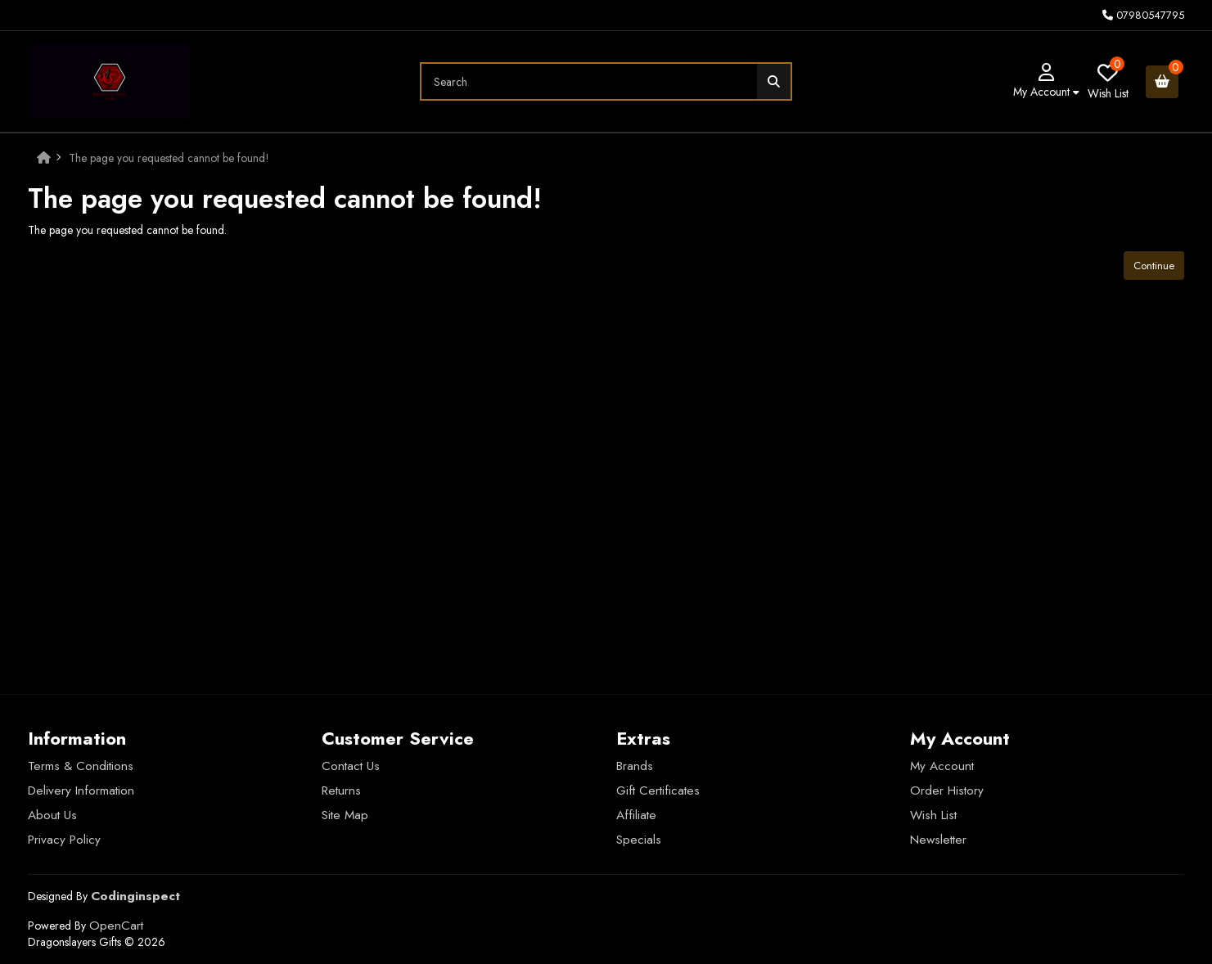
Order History (947, 791)
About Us (52, 815)
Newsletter (938, 840)
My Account (942, 766)
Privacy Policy (64, 840)
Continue (1153, 265)
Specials (638, 840)
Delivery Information (81, 791)
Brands (634, 766)
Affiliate (636, 815)
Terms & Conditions (80, 766)
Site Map (345, 815)
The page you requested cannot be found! (169, 158)
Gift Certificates (658, 791)
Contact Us (351, 766)
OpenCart (116, 926)
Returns (341, 791)
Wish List (933, 815)
